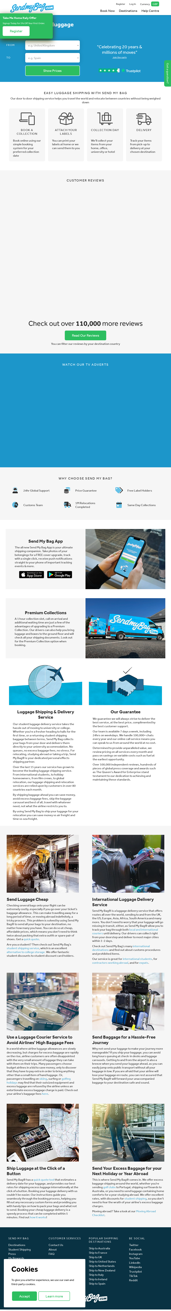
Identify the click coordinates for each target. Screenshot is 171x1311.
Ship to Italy (96, 1276)
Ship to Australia (99, 1250)
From (10, 45)
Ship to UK (95, 1258)
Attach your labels (66, 132)
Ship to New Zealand (102, 1272)
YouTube (134, 1259)
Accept (24, 1296)
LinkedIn (134, 1264)
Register (120, 4)
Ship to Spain (97, 1285)
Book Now (107, 11)
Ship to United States (102, 1263)
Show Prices (52, 71)
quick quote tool (44, 1181)
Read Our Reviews (85, 336)
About (53, 1251)
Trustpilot (135, 1273)
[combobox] (52, 45)
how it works (38, 1218)
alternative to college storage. (26, 953)
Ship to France (98, 1254)
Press (12, 1255)
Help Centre (150, 11)
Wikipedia (135, 1268)
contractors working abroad (110, 964)
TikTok (133, 1277)
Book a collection (27, 132)
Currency (149, 4)
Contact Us (56, 1246)
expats (143, 964)
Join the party (120, 57)
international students (137, 960)
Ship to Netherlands (102, 1267)
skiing (43, 1080)
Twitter (134, 1246)
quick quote (31, 940)
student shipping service (23, 949)
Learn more (54, 1296)
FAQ (51, 1255)
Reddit (133, 1282)
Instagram (135, 1255)
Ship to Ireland (98, 1280)
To (8, 57)
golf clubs (109, 1188)
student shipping (135, 1200)
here (45, 1095)
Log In (132, 4)
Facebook (135, 1251)
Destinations (128, 11)
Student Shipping (19, 1251)
